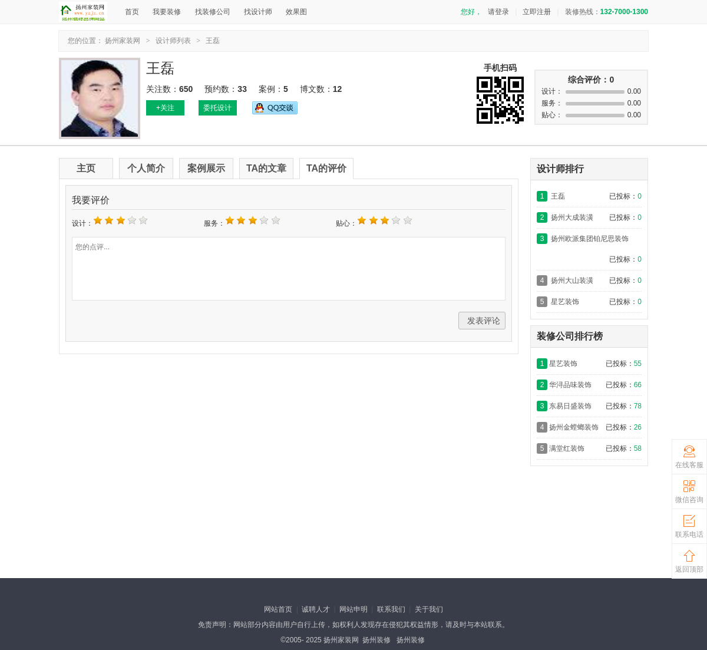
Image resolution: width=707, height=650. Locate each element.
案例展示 (206, 168)
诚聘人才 (316, 609)
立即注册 (537, 12)
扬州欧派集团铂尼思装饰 (590, 239)
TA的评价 (326, 168)
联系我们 (391, 609)
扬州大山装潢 (572, 280)
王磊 (213, 41)
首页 (132, 12)
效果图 (296, 12)
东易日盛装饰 (570, 406)
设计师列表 (173, 41)
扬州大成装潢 (572, 217)
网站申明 (353, 609)
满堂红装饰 (566, 448)
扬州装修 (376, 640)
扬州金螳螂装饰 (574, 427)
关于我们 (429, 609)
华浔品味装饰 (570, 385)
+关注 (165, 108)
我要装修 (167, 12)
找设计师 (258, 12)
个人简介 (146, 168)
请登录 (498, 12)
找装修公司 (212, 12)
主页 (86, 168)
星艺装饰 (565, 302)
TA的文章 (266, 168)
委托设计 (217, 108)
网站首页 (278, 609)
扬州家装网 (122, 41)
